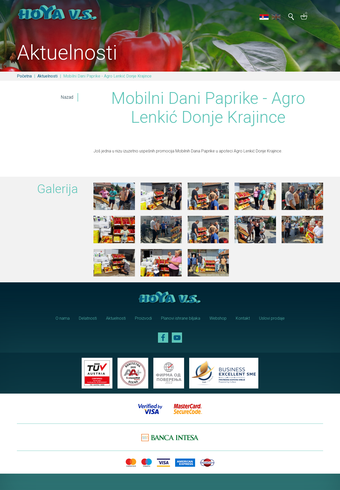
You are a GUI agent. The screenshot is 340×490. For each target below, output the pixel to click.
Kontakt (243, 318)
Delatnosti (88, 318)
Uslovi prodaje (272, 318)
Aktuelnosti (47, 76)
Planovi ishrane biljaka (180, 318)
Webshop (218, 318)
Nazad (67, 97)
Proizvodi (143, 318)
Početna (24, 76)
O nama (63, 318)
